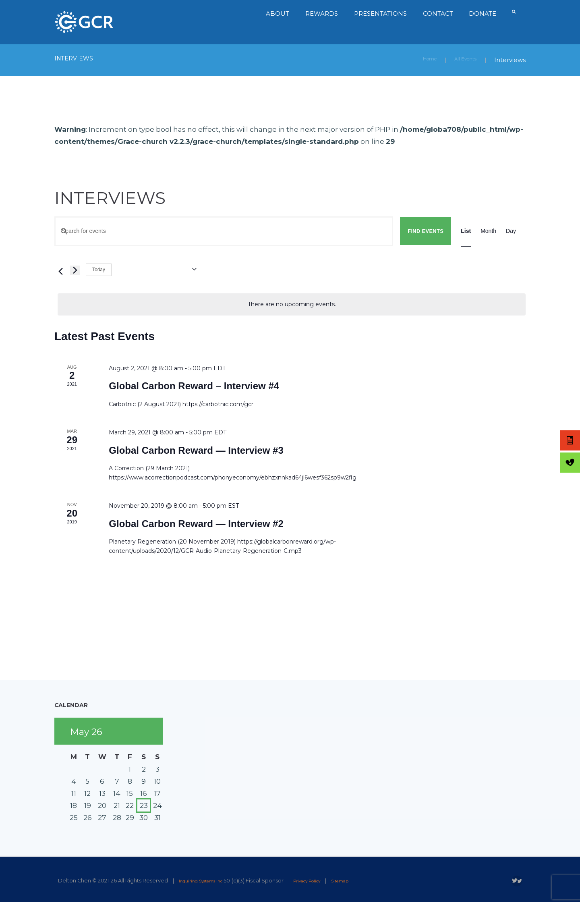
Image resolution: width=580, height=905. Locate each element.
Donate (481, 13)
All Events (461, 59)
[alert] (292, 304)
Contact (436, 13)
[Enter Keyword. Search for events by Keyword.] (223, 231)
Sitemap (362, 880)
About (276, 13)
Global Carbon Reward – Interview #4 (194, 385)
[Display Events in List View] (466, 231)
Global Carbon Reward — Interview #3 (196, 449)
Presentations (378, 13)
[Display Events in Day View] (511, 231)
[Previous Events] (59, 270)
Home (419, 59)
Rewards (320, 13)
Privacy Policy (322, 880)
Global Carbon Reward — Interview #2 (196, 523)
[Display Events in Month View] (488, 231)
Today (98, 269)
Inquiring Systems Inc (206, 880)
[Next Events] (75, 270)
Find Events (425, 231)
